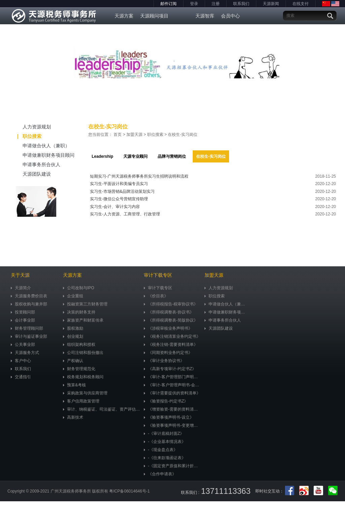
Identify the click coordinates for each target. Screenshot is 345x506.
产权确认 (73, 360)
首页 (118, 134)
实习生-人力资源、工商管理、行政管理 (125, 214)
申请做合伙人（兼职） (38, 145)
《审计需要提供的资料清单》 (172, 393)
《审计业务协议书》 (164, 360)
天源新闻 (271, 3)
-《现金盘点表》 (161, 449)
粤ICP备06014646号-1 (129, 491)
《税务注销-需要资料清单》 (171, 344)
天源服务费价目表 (29, 296)
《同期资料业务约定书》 (168, 352)
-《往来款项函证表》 (165, 457)
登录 (194, 3)
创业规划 (73, 336)
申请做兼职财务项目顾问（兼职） (40, 156)
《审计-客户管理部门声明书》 (172, 377)
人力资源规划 (29, 126)
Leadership (102, 156)
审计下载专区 (158, 288)
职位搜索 (29, 136)
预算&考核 (74, 385)
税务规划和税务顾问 (83, 377)
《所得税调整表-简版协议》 (171, 320)
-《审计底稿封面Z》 (164, 433)
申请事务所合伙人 (33, 164)
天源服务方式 (25, 352)
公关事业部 (23, 344)
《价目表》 (156, 296)
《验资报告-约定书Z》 (166, 401)
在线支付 (300, 3)
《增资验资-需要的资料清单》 (172, 409)
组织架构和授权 (79, 344)
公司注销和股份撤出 (83, 352)
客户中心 (21, 360)
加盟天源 (134, 134)
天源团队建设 (29, 174)
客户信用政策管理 (81, 401)
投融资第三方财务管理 (85, 304)
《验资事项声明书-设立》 (169, 417)
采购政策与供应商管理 (85, 393)
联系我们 (241, 3)
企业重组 (73, 296)
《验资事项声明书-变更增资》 (172, 425)
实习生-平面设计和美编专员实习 (119, 183)
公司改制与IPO (78, 288)
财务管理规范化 (79, 368)
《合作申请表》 (160, 474)
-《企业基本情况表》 (165, 441)
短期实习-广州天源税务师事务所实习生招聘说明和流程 (139, 176)
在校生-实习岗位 (182, 134)
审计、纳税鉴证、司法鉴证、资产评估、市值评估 (101, 409)
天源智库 (204, 16)
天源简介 (21, 288)
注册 (216, 3)
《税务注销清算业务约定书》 (172, 336)
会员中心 (230, 16)
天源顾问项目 (154, 16)
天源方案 (124, 16)
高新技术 (73, 417)
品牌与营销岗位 (172, 156)
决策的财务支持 (79, 312)
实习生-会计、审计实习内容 (115, 206)
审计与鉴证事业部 (29, 336)
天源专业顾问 (135, 156)
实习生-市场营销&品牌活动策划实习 (122, 191)
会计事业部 (23, 320)
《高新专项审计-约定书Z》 (170, 368)
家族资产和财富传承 (83, 320)
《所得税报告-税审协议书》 (171, 304)
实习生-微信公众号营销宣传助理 (119, 199)
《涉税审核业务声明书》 (168, 328)
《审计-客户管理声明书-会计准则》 (172, 385)
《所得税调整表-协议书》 (169, 312)
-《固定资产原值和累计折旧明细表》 (172, 466)
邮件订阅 (168, 3)
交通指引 (21, 377)
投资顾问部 (23, 312)
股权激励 (73, 328)
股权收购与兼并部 (29, 304)
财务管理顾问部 (27, 328)
